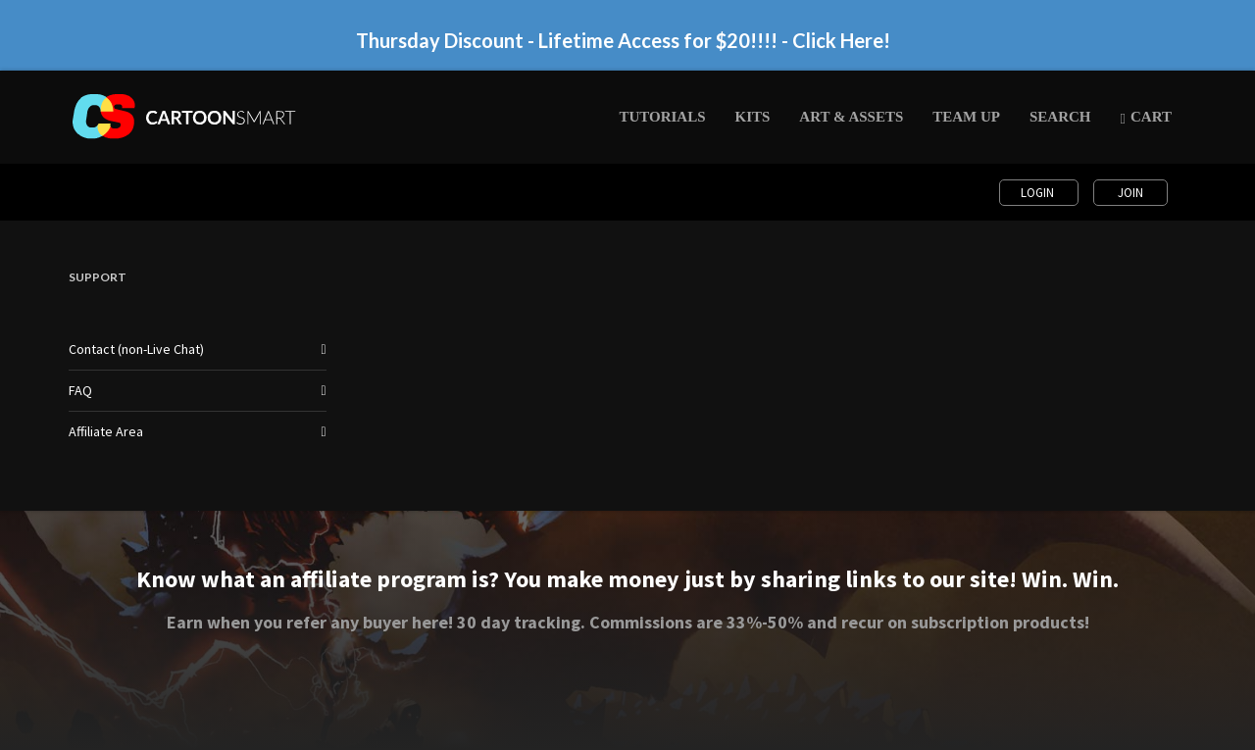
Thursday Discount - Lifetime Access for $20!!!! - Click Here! (623, 40)
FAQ (80, 390)
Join (1130, 192)
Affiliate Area (106, 431)
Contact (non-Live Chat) (136, 349)
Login (1039, 192)
